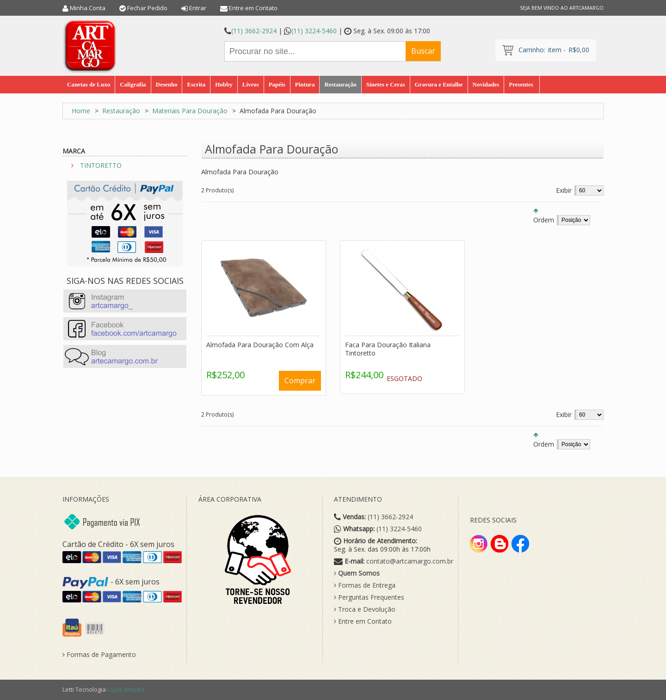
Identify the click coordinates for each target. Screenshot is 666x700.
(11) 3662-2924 (254, 30)
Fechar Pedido (147, 8)
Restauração (121, 110)
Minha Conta (87, 8)
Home (81, 110)
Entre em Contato (253, 8)
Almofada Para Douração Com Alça (260, 344)
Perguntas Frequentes (369, 597)
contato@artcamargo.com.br (409, 561)
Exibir (564, 190)
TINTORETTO (101, 165)
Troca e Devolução (364, 609)
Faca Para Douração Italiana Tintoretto (388, 348)
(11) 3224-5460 (314, 30)
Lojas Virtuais (126, 689)
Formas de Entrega (364, 585)
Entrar (197, 8)
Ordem (543, 219)
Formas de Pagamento (99, 655)
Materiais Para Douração (190, 110)
